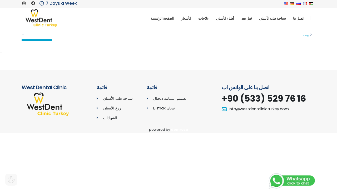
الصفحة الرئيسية (162, 18)
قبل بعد (246, 18)
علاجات (203, 18)
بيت (306, 35)
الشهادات (110, 117)
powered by (168, 129)
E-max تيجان (164, 108)
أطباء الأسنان (225, 18)
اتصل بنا (298, 18)
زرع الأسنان (112, 108)
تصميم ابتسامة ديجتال (169, 98)
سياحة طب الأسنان (272, 18)
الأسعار (186, 18)
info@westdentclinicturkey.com (259, 109)
